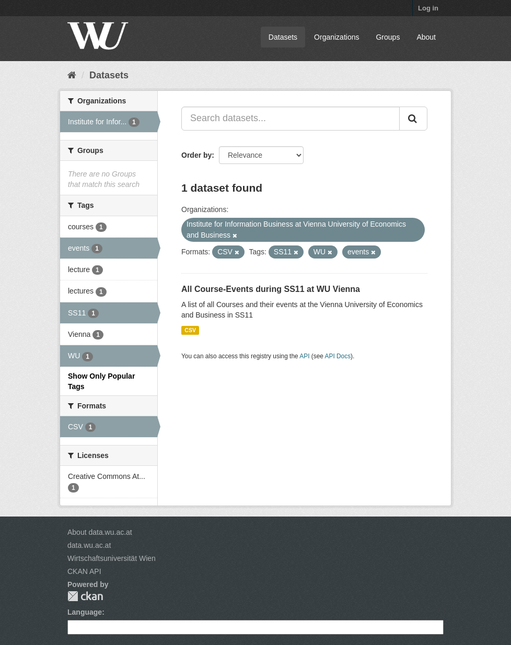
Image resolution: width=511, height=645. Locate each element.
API (304, 356)
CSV (190, 330)
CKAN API (84, 571)
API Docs (338, 356)
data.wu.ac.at (89, 545)
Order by (196, 155)
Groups (388, 37)
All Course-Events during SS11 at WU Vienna (270, 289)
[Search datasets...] (290, 119)
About (426, 37)
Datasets (283, 37)
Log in (428, 8)
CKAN (85, 596)
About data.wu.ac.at (99, 532)
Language (84, 612)
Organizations (336, 37)
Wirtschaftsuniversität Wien (111, 558)
